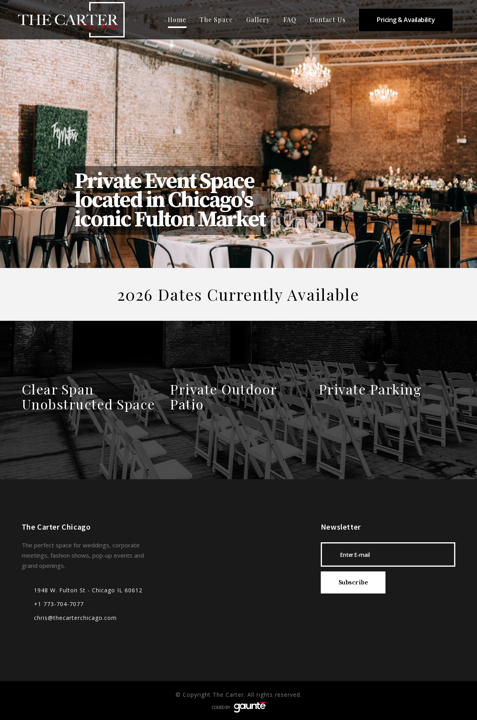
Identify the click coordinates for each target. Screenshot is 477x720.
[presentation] (381, 613)
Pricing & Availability (406, 19)
